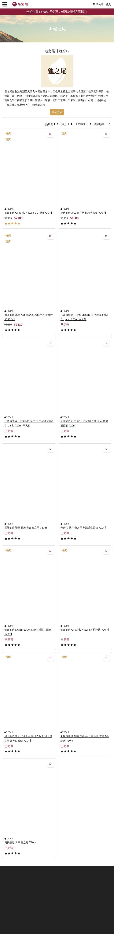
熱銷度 (49, 124)
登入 (108, 4)
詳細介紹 (57, 112)
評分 (64, 124)
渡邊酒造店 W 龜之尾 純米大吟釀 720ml (83, 213)
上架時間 (80, 124)
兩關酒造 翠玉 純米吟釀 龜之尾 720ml (25, 527)
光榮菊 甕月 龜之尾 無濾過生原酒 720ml (83, 527)
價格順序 (99, 124)
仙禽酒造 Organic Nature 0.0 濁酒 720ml (28, 213)
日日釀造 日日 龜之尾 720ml (20, 842)
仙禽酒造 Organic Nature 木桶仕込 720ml (84, 629)
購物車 (98, 4)
